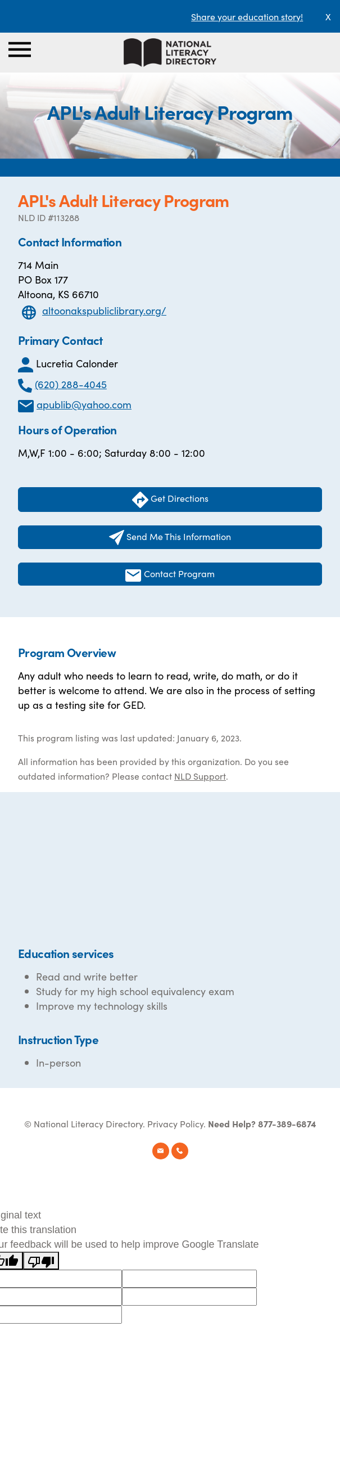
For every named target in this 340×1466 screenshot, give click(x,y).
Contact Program (169, 574)
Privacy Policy (175, 1123)
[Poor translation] (41, 1261)
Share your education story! (247, 16)
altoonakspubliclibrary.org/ (104, 310)
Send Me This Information (170, 538)
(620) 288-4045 (71, 384)
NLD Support (200, 776)
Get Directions (170, 500)
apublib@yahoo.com (84, 404)
